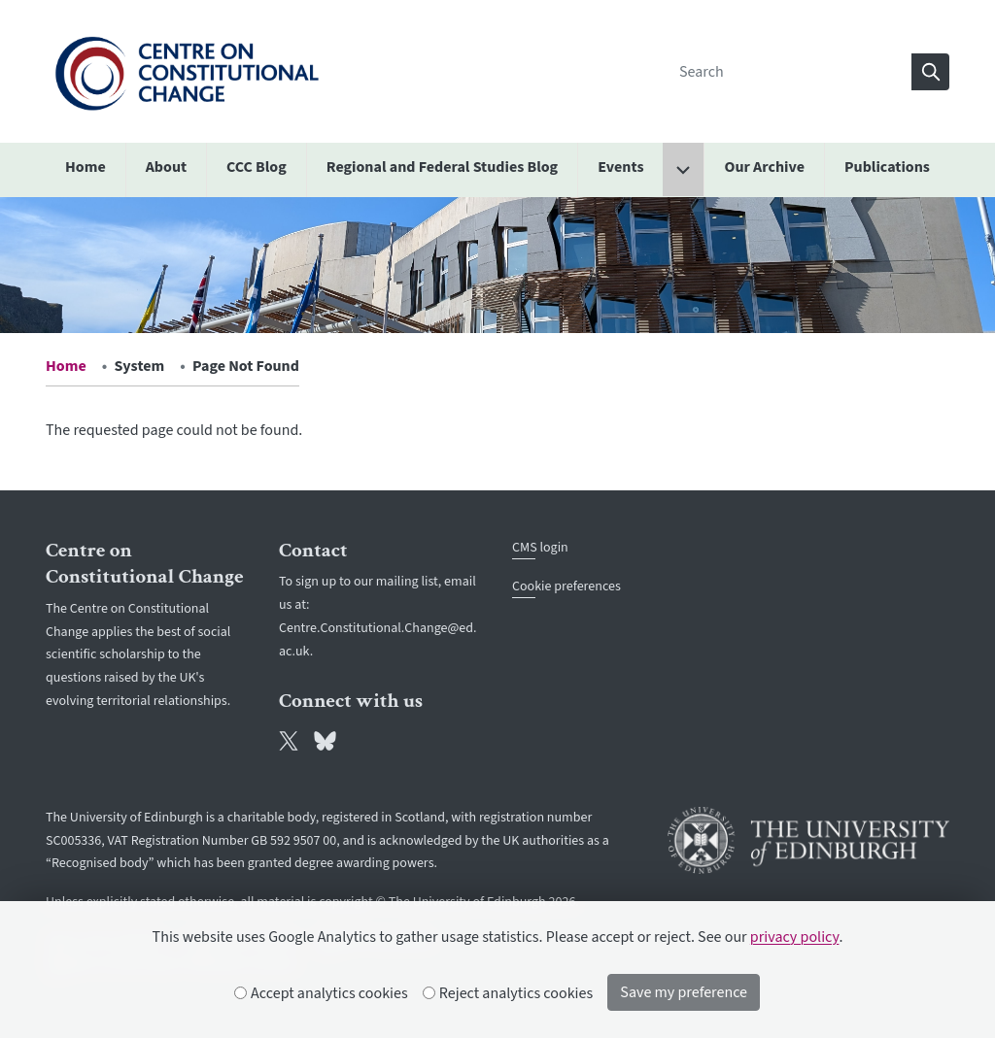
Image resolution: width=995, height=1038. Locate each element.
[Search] (790, 71)
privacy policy (795, 937)
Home (66, 366)
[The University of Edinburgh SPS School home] (186, 71)
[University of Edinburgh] (808, 841)
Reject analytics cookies (509, 993)
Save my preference (683, 992)
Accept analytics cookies (321, 993)
